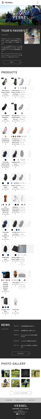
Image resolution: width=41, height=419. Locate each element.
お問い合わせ (32, 399)
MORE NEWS (20, 347)
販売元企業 (9, 399)
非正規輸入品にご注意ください (22, 330)
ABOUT (12, 56)
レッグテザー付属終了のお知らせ (22, 340)
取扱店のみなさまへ (20, 399)
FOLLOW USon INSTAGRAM (20, 385)
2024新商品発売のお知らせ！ (21, 326)
